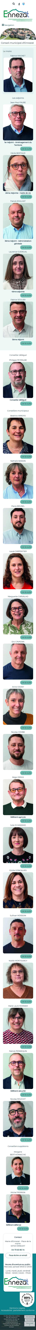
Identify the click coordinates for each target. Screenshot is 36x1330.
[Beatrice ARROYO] (18, 416)
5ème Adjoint (18, 339)
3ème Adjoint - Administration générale (18, 242)
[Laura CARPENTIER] (18, 551)
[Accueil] (18, 13)
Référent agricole (18, 817)
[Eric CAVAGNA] (18, 642)
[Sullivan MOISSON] (18, 915)
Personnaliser (29, 1324)
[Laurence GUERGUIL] (18, 252)
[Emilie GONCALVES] (18, 870)
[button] (13, 3)
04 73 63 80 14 (17, 1250)
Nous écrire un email (18, 1255)
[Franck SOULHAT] (18, 201)
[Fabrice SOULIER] (18, 300)
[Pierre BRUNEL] (18, 506)
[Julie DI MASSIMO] (18, 825)
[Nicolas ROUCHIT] (18, 1099)
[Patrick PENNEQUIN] (18, 1051)
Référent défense (13, 1225)
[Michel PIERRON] (18, 1192)
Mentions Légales (18, 1308)
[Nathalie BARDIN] (18, 461)
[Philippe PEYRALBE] (18, 360)
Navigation (9, 25)
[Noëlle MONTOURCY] (18, 961)
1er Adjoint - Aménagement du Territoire (18, 143)
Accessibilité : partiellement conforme (17, 1310)
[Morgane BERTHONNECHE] (18, 1154)
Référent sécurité (18, 1091)
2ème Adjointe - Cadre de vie (18, 193)
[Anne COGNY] (18, 687)
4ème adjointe (18, 292)
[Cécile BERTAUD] (18, 153)
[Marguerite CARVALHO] (18, 596)
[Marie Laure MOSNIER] (18, 1006)
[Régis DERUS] (18, 777)
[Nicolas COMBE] (18, 732)
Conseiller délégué (18, 400)
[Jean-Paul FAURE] (18, 102)
